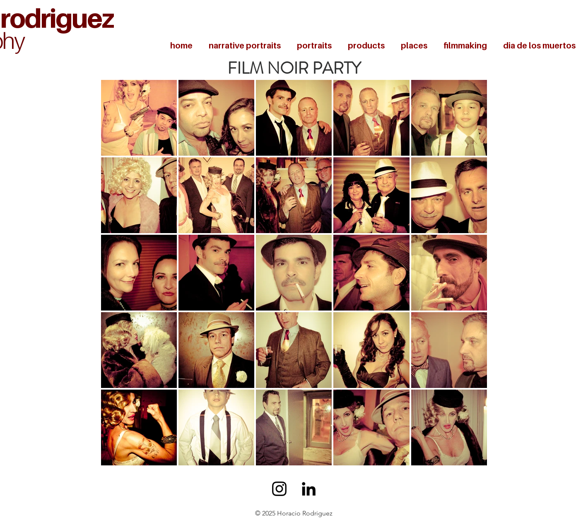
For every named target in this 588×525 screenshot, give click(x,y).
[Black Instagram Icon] (279, 489)
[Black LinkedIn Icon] (308, 489)
